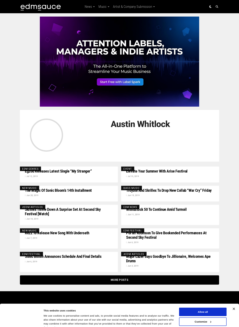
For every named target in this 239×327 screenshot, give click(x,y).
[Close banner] (234, 292)
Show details (51, 320)
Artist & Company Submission (132, 7)
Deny (203, 315)
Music (102, 7)
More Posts (119, 280)
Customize (203, 305)
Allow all (203, 295)
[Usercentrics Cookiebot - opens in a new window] (21, 320)
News (88, 7)
